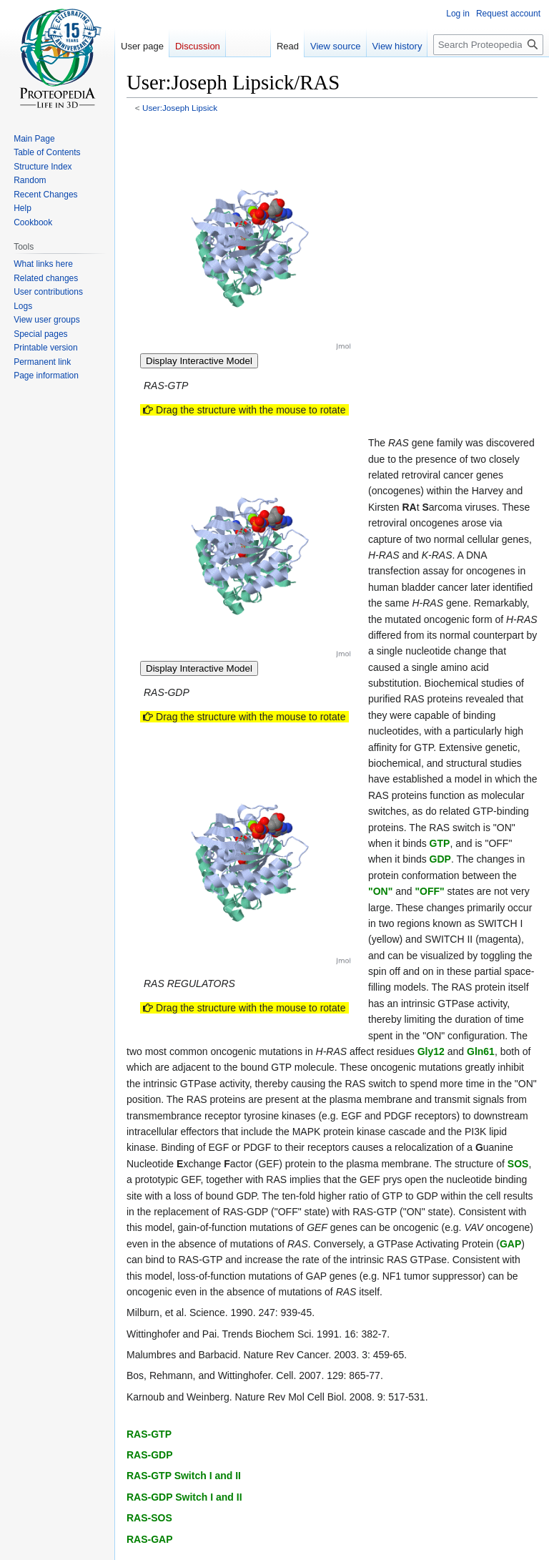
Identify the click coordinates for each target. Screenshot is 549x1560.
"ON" (380, 891)
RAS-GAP (150, 1539)
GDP (440, 859)
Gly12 (432, 1051)
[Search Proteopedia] (488, 44)
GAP (510, 1244)
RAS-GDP (150, 1455)
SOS (518, 1163)
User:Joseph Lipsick (179, 107)
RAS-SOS (149, 1518)
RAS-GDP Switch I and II (184, 1497)
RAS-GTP (149, 1434)
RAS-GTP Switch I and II (184, 1475)
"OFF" (429, 891)
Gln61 (481, 1051)
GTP (440, 843)
